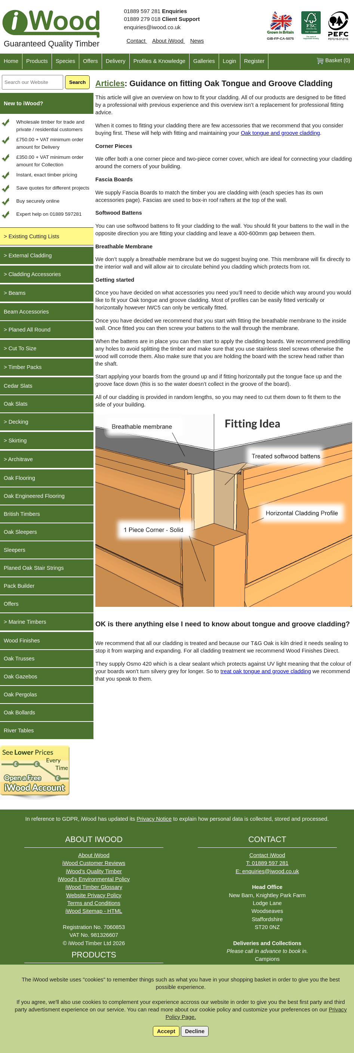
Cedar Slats (18, 386)
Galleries (204, 61)
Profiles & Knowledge (159, 61)
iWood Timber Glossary (93, 887)
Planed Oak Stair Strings (34, 568)
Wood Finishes (22, 641)
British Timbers (22, 514)
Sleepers (14, 550)
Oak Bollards (19, 712)
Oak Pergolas (20, 695)
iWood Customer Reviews (93, 863)
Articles (109, 83)
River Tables (19, 730)
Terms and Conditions (93, 903)
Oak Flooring (19, 478)
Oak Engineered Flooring (34, 496)
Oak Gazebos (20, 677)
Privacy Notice (154, 819)
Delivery (116, 61)
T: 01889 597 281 (267, 863)
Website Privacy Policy (93, 895)
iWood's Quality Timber (94, 871)
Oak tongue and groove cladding (280, 133)
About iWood (168, 41)
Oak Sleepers (20, 532)
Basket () (333, 60)
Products (37, 61)
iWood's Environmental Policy (94, 879)
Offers (90, 61)
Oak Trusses (19, 659)
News (197, 41)
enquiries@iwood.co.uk (152, 27)
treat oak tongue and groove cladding (266, 671)
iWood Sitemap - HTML (93, 911)
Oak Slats (16, 404)
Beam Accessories (26, 312)
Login (229, 61)
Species (65, 61)
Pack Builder (19, 586)
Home (11, 61)
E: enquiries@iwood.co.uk (267, 871)
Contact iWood (267, 855)
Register (254, 61)
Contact (136, 41)
